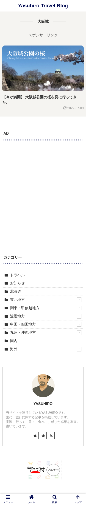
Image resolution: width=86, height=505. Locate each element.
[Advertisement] (43, 190)
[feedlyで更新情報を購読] (43, 435)
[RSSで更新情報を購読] (51, 435)
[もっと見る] (79, 299)
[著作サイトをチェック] (35, 435)
